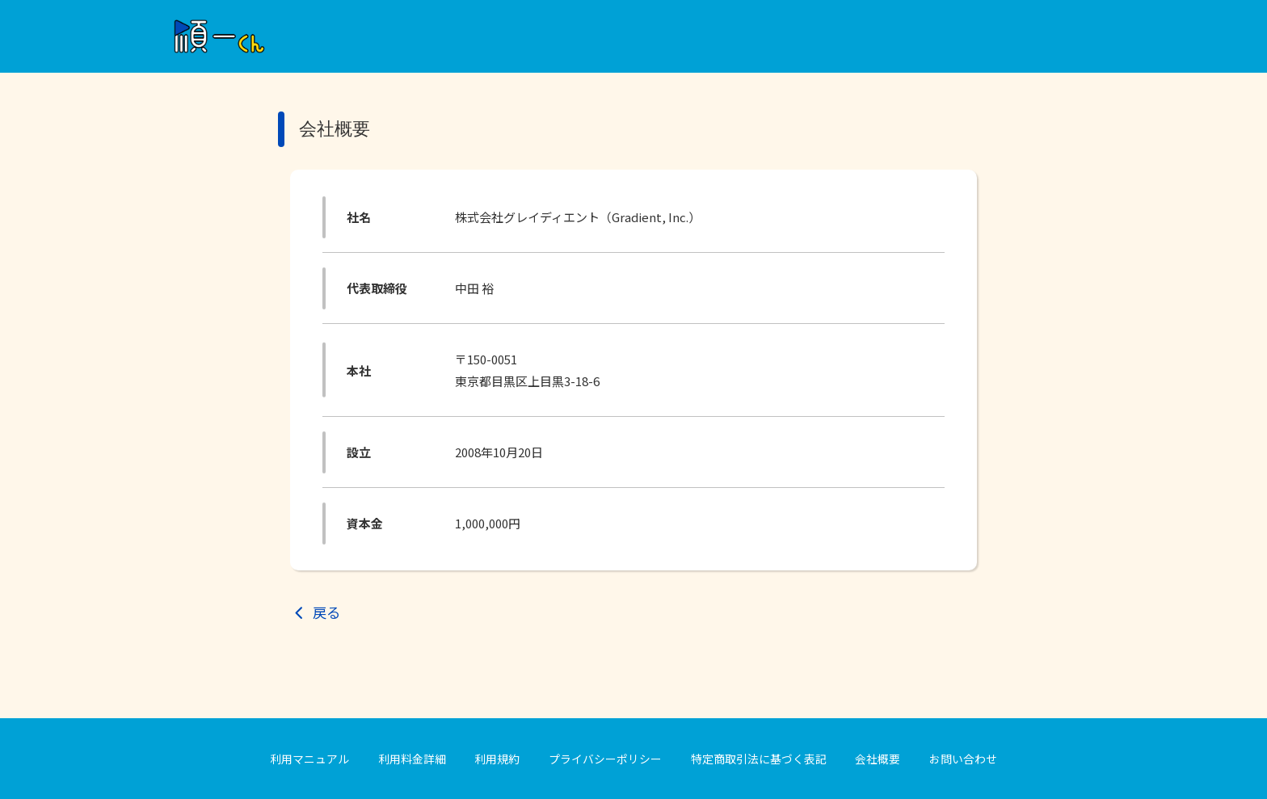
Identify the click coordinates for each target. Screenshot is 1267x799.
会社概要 (877, 759)
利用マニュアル (309, 759)
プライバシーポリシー (605, 759)
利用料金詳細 (412, 759)
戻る (326, 612)
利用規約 (497, 759)
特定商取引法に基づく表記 (759, 759)
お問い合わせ (963, 759)
